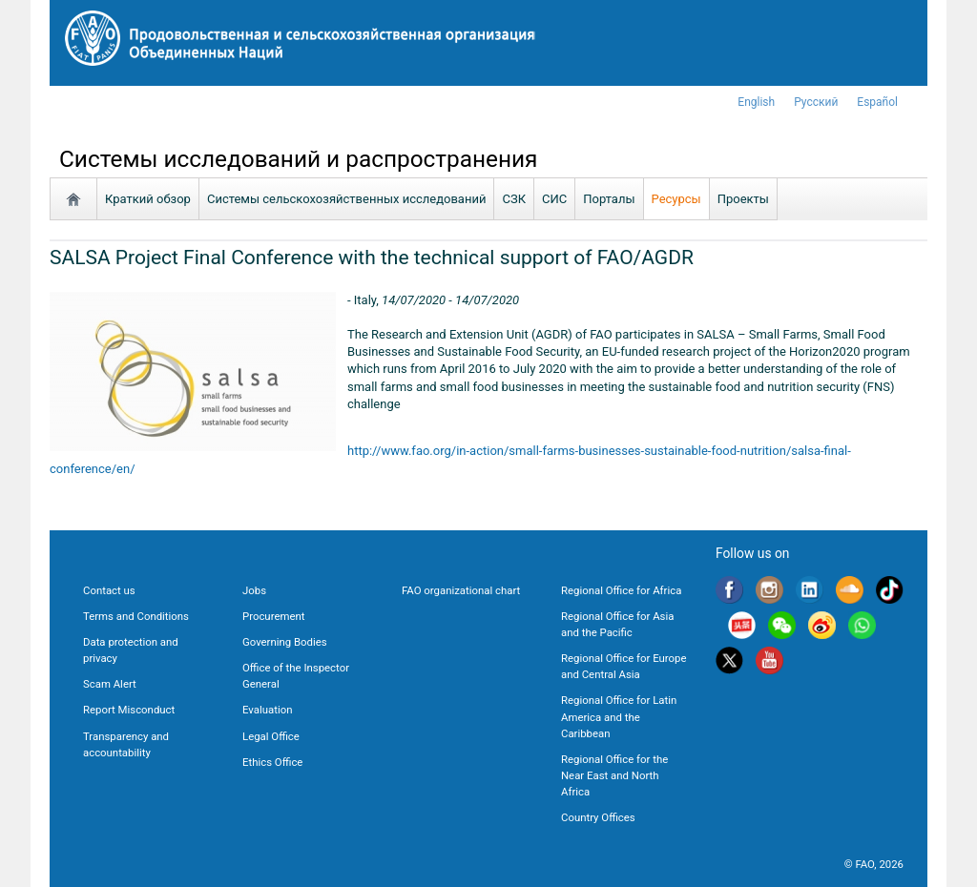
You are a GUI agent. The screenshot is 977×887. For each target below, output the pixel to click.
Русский (816, 102)
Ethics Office (272, 762)
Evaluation (267, 709)
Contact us (109, 590)
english (756, 102)
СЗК (514, 199)
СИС (554, 199)
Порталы (608, 199)
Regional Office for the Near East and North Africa (614, 775)
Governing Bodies (284, 642)
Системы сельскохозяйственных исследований (347, 199)
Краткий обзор (148, 199)
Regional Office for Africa (621, 590)
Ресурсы (676, 199)
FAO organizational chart (461, 590)
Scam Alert (109, 684)
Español (877, 102)
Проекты (743, 199)
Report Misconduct (129, 709)
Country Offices (598, 817)
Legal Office (271, 736)
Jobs (254, 590)
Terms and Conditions (136, 616)
